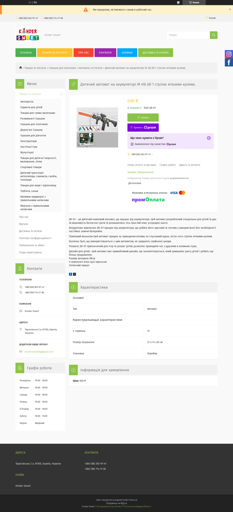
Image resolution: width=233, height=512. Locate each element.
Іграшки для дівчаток (33, 135)
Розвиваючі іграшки (32, 118)
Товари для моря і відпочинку (38, 185)
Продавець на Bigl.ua (116, 503)
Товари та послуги (54, 52)
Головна (26, 52)
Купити (145, 117)
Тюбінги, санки (29, 191)
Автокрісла (26, 101)
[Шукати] (214, 35)
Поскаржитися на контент (109, 506)
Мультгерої (27, 152)
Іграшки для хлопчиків (62, 68)
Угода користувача (30, 252)
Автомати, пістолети (90, 68)
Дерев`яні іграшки (31, 129)
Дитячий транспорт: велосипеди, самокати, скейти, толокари (38, 176)
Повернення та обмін (31, 245)
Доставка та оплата (156, 52)
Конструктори (28, 141)
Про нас (83, 52)
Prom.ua (133, 500)
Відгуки (23, 224)
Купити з (145, 127)
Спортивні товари (31, 167)
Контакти (105, 52)
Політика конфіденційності (35, 238)
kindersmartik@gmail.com (39, 351)
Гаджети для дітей (31, 107)
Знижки (127, 52)
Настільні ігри (28, 146)
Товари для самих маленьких (37, 113)
